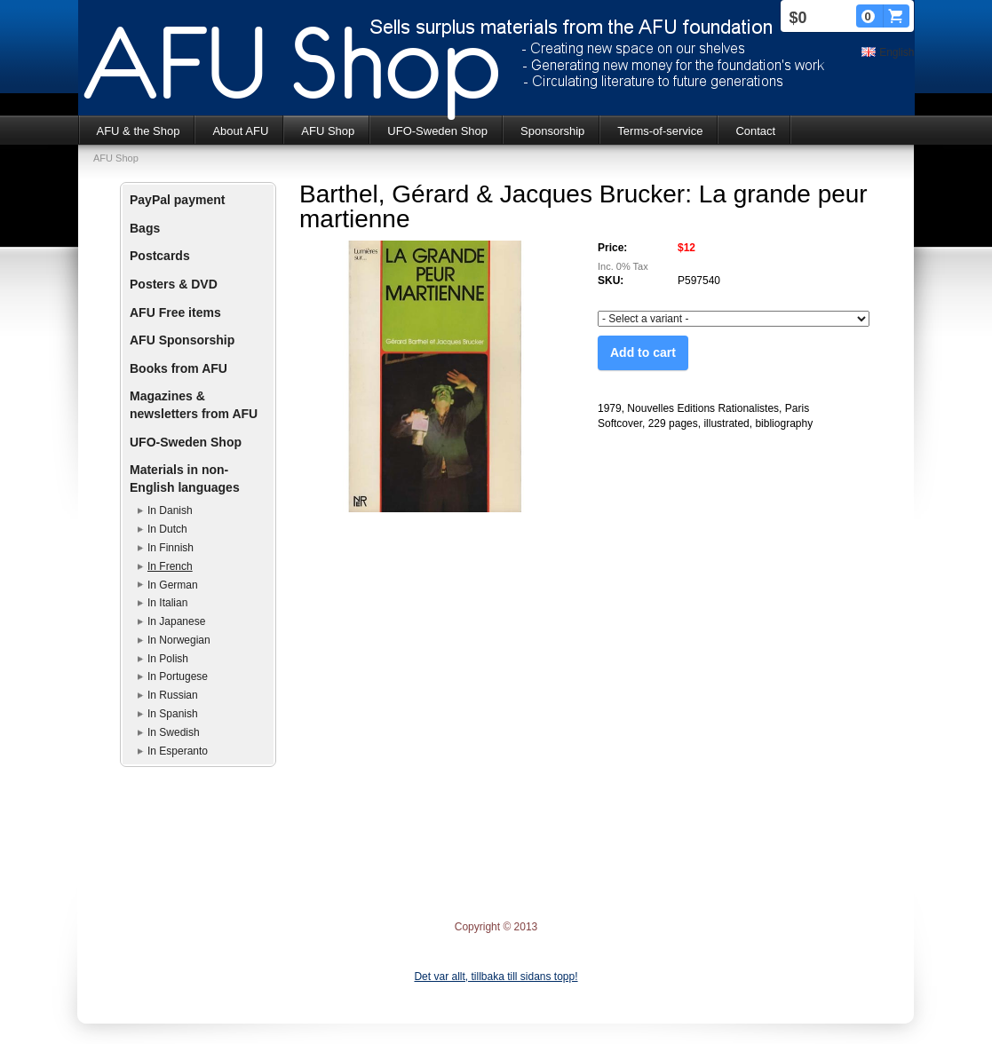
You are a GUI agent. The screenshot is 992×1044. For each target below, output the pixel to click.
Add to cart (643, 352)
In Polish (167, 658)
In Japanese (176, 621)
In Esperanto (177, 751)
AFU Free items (175, 312)
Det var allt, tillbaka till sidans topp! (495, 976)
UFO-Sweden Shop (437, 131)
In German (172, 585)
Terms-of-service (659, 131)
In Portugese (177, 676)
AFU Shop (327, 131)
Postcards (160, 256)
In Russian (172, 695)
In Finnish (170, 548)
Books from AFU (178, 368)
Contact (755, 131)
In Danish (170, 510)
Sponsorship (552, 131)
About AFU (240, 131)
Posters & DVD (174, 284)
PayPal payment (177, 200)
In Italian (167, 603)
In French (170, 566)
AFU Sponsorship (182, 340)
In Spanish (172, 714)
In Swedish (173, 732)
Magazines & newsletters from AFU (194, 405)
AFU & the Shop (138, 131)
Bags (145, 228)
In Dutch (167, 529)
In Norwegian (178, 640)
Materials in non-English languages (185, 478)
